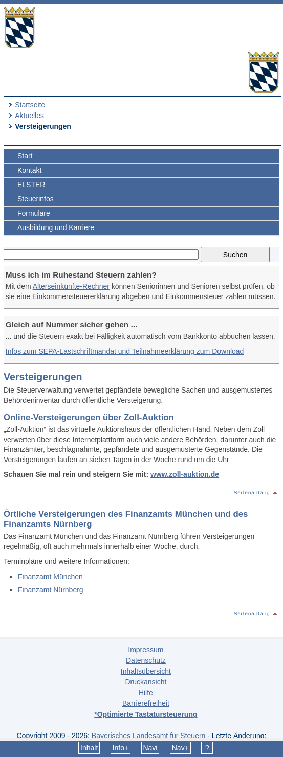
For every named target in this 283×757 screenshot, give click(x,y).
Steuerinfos (35, 199)
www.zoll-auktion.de (184, 474)
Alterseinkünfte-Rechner (71, 286)
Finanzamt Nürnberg (50, 590)
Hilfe (146, 693)
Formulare (33, 213)
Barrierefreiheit (145, 703)
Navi (150, 748)
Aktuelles (29, 115)
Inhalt (89, 748)
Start (25, 156)
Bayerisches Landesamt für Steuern (149, 735)
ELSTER (31, 184)
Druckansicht (145, 682)
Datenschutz (146, 660)
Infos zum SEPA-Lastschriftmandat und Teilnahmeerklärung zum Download (125, 351)
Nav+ (180, 748)
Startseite (30, 105)
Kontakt (29, 170)
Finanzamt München (50, 576)
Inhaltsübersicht (146, 671)
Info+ (121, 748)
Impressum (145, 650)
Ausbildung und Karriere (55, 227)
